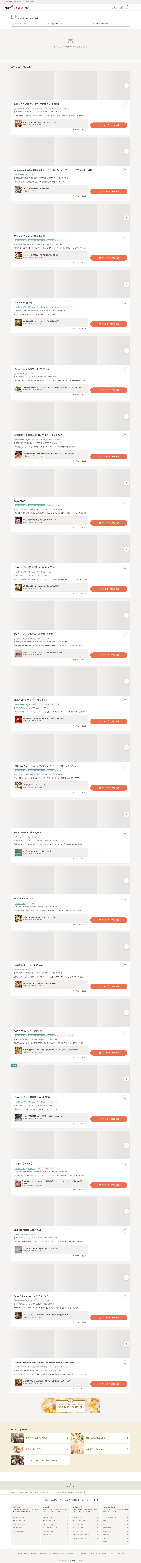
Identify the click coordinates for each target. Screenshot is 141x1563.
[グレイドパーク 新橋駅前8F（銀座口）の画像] (70, 1079)
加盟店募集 (83, 1553)
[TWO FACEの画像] (70, 483)
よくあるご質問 (119, 1553)
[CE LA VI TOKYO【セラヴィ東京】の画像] (70, 681)
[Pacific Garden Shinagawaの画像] (70, 814)
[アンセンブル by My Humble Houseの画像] (70, 218)
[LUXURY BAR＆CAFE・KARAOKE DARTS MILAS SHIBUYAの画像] (70, 1344)
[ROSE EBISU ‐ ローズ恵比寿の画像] (70, 1013)
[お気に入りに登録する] (124, 104)
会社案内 (19, 1553)
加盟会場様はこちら (72, 1553)
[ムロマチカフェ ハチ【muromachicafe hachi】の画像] (70, 85)
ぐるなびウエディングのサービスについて (100, 1553)
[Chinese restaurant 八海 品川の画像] (70, 1211)
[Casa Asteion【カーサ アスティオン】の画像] (70, 1278)
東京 (63, 1492)
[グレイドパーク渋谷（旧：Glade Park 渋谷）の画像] (70, 549)
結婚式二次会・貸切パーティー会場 (49, 1492)
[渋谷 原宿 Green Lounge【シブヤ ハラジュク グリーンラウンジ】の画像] (70, 748)
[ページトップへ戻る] (70, 1485)
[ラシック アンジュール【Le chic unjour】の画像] (70, 615)
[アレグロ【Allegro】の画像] (70, 1145)
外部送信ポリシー (58, 1553)
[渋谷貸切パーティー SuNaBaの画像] (70, 946)
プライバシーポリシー (44, 1553)
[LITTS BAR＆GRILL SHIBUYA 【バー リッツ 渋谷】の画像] (70, 416)
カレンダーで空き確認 (108, 125)
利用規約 (26, 1553)
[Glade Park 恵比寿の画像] (70, 284)
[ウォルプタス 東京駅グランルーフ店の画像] (70, 350)
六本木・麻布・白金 (72, 1492)
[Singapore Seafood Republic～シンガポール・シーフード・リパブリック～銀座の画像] (70, 151)
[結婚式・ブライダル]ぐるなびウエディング (23, 1492)
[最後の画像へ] (126, 85)
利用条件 (33, 1553)
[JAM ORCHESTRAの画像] (70, 880)
